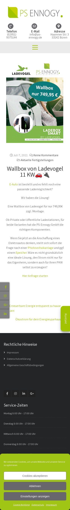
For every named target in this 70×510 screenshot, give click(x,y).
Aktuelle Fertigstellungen (37, 160)
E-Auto (13, 184)
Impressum (51, 504)
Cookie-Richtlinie (21, 504)
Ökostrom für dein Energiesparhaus (39, 319)
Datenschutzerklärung (19, 358)
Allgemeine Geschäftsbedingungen (25, 365)
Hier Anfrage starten (35, 276)
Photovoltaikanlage (40, 248)
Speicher (21, 253)
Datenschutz (38, 504)
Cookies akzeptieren (35, 475)
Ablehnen (35, 486)
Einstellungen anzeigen (35, 496)
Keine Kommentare (45, 155)
